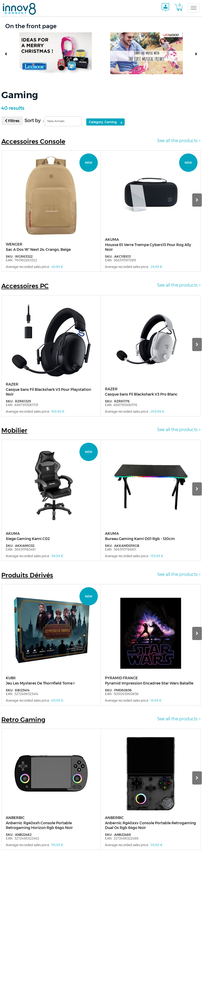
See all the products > (179, 140)
